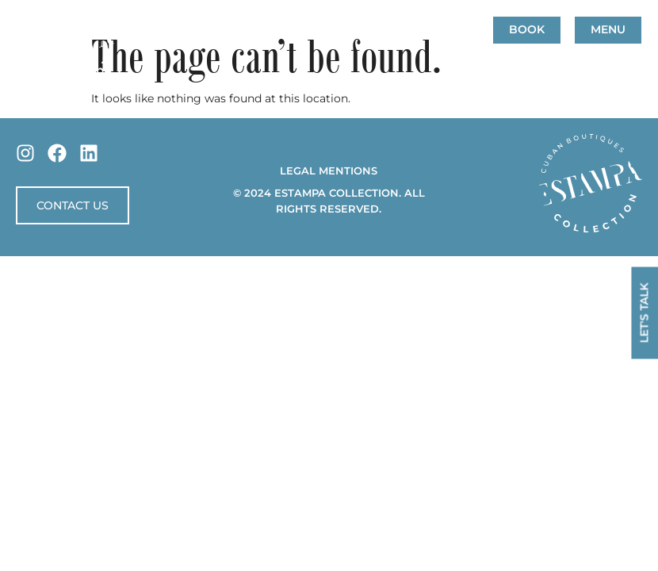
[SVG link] (590, 183)
